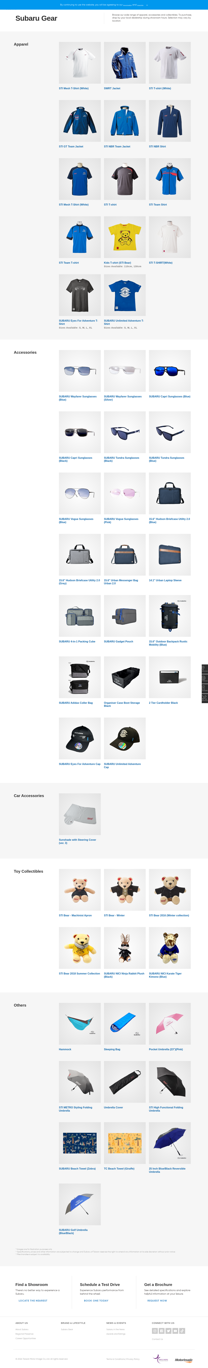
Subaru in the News (115, 1329)
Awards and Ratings (115, 1333)
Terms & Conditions (115, 1358)
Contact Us (157, 1338)
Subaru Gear (67, 1329)
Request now (157, 1300)
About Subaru (21, 1329)
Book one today (96, 1300)
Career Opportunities (25, 1338)
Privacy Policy (133, 1358)
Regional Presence (24, 1333)
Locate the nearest (33, 1300)
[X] (156, 5)
